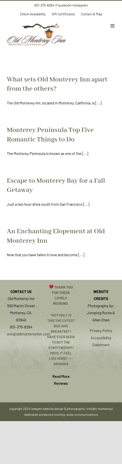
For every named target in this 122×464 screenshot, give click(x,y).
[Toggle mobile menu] (112, 25)
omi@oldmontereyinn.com (28, 334)
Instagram (80, 5)
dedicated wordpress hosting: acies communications (61, 414)
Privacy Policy (101, 330)
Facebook (63, 5)
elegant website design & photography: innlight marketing (72, 409)
